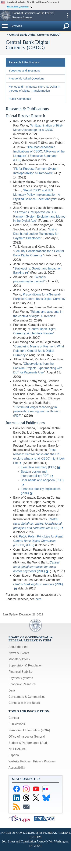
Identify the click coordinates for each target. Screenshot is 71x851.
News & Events (19, 653)
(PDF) (37, 524)
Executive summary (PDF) (38, 467)
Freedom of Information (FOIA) (29, 730)
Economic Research (22, 684)
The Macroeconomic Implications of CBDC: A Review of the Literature (39, 151)
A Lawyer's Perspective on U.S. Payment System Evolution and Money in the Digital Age (39, 216)
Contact (14, 717)
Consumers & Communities (27, 696)
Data (12, 690)
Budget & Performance (24, 742)
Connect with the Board (24, 702)
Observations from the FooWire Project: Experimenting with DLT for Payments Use (37, 368)
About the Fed (18, 646)
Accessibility (17, 767)
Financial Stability (20, 671)
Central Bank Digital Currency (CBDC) (34, 34)
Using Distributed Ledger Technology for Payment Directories (36, 234)
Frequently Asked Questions (26, 78)
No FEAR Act (17, 748)
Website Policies (20, 761)
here (38, 599)
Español (14, 755)
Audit (44, 742)
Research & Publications (24, 62)
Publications (17, 724)
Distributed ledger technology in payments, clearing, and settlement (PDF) (36, 411)
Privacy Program (44, 761)
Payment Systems (21, 678)
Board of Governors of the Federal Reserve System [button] (33, 15)
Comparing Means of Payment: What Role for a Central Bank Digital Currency (38, 351)
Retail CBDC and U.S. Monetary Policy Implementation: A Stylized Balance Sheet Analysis (36, 195)
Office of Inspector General (27, 736)
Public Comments (20, 98)
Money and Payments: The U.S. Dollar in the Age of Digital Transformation (34, 88)
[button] (5, 15)
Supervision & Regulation (26, 665)
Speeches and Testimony (24, 70)
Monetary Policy (19, 659)
